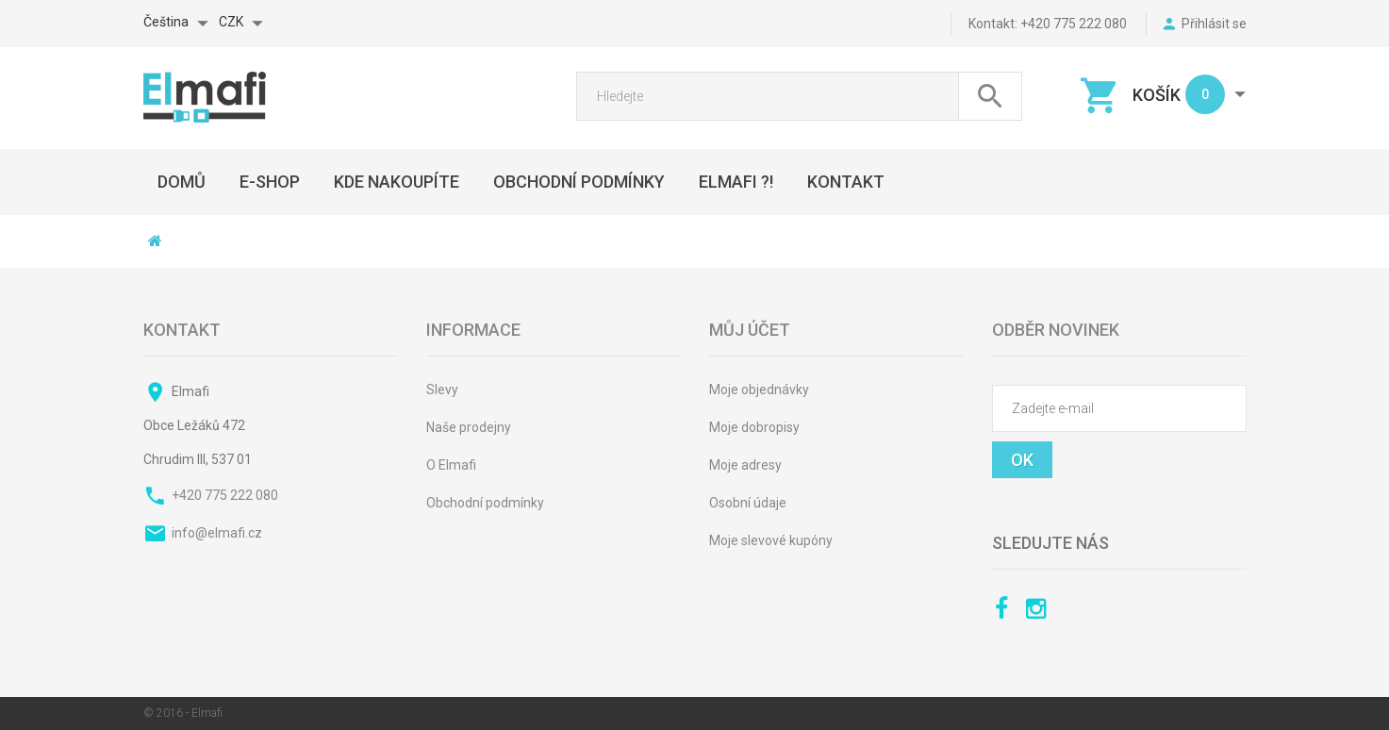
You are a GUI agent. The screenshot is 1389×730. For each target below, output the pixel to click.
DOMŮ (181, 181)
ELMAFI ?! (736, 181)
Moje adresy (745, 465)
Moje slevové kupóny (771, 540)
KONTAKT (846, 181)
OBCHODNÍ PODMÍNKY (579, 181)
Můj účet (749, 330)
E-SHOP (270, 181)
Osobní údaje (747, 502)
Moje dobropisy (754, 427)
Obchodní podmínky (485, 502)
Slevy (442, 389)
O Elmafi (451, 465)
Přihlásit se (1214, 23)
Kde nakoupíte (396, 181)
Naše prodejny (468, 427)
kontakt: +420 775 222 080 (1047, 23)
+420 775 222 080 (225, 495)
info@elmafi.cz (217, 532)
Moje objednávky (759, 389)
